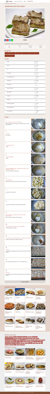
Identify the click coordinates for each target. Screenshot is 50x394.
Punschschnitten (8, 357)
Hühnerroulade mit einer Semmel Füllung (30, 358)
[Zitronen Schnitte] (10, 366)
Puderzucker (9, 80)
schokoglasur (22, 343)
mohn (22, 341)
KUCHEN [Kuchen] (6, 296)
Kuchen (14, 3)
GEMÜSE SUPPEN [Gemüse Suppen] (18, 356)
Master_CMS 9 (29, 392)
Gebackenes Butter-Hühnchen (29, 387)
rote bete (35, 341)
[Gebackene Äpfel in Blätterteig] (10, 291)
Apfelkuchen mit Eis (29, 297)
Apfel (8, 61)
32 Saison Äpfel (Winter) (34, 53)
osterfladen (25, 341)
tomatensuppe (7, 344)
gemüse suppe (19, 338)
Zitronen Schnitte (8, 372)
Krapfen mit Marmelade (28, 373)
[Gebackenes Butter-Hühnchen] (30, 380)
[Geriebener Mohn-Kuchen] (30, 320)
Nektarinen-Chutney (39, 386)
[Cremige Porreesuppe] (20, 380)
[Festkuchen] (20, 291)
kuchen (12, 341)
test (41, 343)
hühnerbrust (37, 338)
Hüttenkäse (9, 73)
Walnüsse (8, 99)
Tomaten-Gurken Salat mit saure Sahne (9, 387)
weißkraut (18, 344)
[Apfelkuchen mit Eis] (30, 291)
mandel (18, 341)
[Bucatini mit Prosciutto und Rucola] (40, 366)
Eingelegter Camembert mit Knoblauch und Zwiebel (40, 358)
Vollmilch (8, 95)
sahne (39, 341)
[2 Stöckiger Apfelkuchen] (40, 291)
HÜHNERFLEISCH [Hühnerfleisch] (28, 356)
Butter (8, 65)
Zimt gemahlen (9, 111)
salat (41, 341)
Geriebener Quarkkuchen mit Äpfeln (39, 327)
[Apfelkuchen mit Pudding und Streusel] (20, 320)
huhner (34, 338)
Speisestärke (9, 92)
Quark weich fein (10, 88)
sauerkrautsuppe (8, 343)
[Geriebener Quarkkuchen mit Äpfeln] (40, 320)
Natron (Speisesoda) (10, 76)
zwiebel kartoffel (22, 344)
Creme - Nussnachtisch (20, 372)
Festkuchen (18, 297)
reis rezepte (28, 341)
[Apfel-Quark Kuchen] (10, 320)
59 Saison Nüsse (25, 53)
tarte (39, 343)
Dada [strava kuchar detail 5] (9, 47)
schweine (30, 343)
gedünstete (15, 338)
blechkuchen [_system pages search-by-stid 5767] (19, 336)
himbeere (31, 338)
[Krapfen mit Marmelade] (30, 366)
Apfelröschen (18, 311)
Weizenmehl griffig (10, 107)
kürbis (15, 341)
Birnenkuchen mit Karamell (8, 312)
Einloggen (32, 392)
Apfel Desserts (12, 53)
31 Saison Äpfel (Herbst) (9, 55)
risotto (32, 341)
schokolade (26, 343)
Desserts (11, 3)
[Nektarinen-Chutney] (40, 380)
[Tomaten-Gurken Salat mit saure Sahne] (10, 380)
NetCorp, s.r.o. (22, 392)
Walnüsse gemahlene (10, 103)
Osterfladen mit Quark (30, 311)
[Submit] (24, 1)
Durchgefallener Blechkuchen (39, 312)
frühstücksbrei (34, 336)
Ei (7, 69)
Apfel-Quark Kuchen (9, 326)
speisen (37, 343)
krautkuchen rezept (7, 341)
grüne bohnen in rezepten (26, 338)
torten (15, 344)
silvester (34, 343)
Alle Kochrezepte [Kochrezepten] (7, 3)
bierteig (15, 336)
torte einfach (11, 344)
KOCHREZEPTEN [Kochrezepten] (30, 1)
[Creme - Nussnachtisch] (20, 366)
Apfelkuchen (18, 53)
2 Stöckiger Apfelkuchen (38, 298)
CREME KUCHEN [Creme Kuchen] (7, 356)
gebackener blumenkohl (9, 338)
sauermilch (13, 343)
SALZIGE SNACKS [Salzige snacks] (38, 356)
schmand (18, 343)
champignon (25, 336)
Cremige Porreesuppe (19, 386)
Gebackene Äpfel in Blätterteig (8, 298)
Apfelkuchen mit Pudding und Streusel (19, 327)
